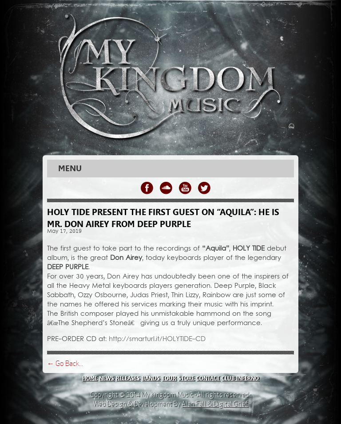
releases (128, 378)
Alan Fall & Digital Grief (215, 404)
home (89, 378)
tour (169, 378)
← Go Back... (65, 363)
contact (208, 378)
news (106, 378)
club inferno (240, 378)
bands (151, 378)
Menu (70, 168)
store (186, 378)
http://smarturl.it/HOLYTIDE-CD (157, 339)
